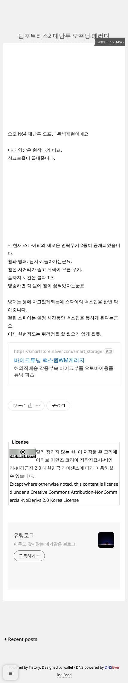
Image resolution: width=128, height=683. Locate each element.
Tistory (34, 667)
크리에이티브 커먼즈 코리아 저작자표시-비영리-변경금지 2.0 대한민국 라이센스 (63, 460)
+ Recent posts (20, 639)
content (90, 484)
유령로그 (24, 535)
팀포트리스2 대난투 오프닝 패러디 (64, 36)
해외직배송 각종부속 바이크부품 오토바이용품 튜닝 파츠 (63, 371)
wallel (68, 667)
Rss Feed (64, 674)
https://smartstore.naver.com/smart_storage (58, 351)
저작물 (90, 452)
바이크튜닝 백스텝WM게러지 (49, 360)
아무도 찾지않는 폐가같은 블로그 (44, 544)
